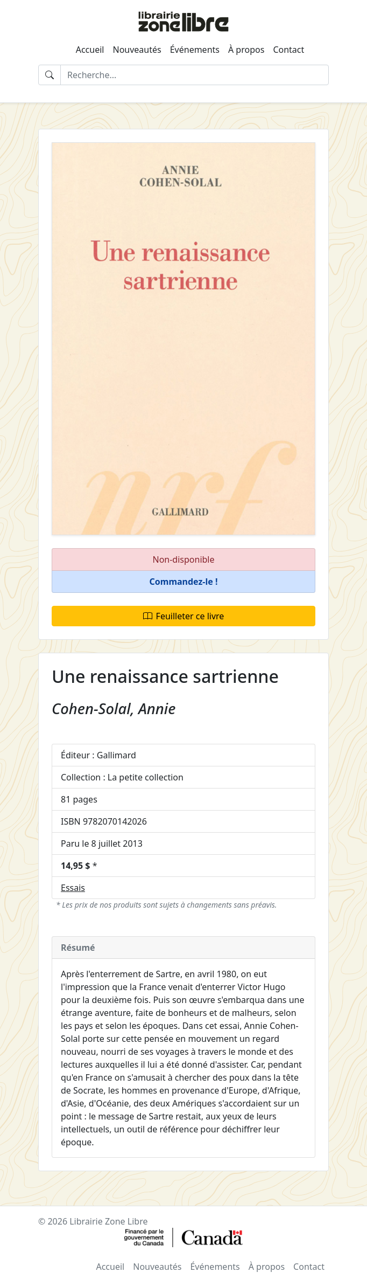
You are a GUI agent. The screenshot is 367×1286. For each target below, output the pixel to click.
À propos (246, 50)
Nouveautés (136, 50)
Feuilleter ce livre (183, 616)
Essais (73, 888)
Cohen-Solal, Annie (113, 708)
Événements (195, 50)
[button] (183, 582)
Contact (288, 50)
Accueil (90, 50)
